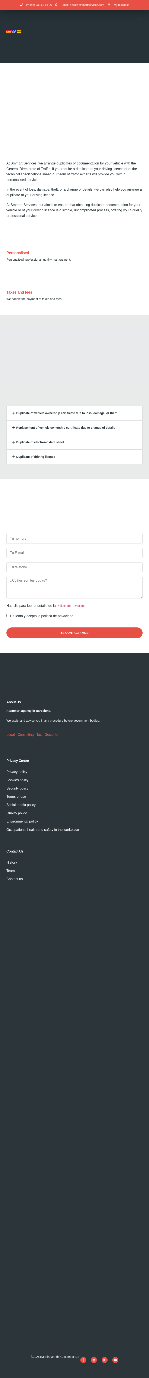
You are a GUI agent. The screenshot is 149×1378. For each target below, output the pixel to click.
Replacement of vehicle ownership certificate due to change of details (65, 427)
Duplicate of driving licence (35, 456)
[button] (139, 19)
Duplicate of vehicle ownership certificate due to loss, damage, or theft (66, 413)
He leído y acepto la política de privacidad (41, 616)
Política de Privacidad (71, 606)
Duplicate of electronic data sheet (40, 442)
